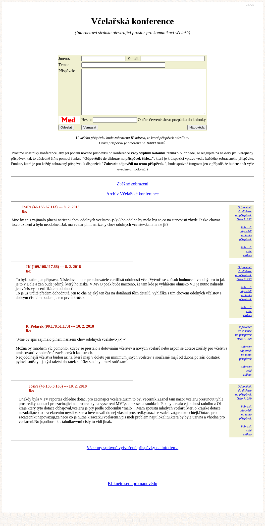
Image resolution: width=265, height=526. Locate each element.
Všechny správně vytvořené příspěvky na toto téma (132, 456)
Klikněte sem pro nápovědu (132, 492)
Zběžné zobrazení (132, 192)
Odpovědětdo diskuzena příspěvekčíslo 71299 (243, 401)
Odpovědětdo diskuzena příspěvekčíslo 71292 (243, 222)
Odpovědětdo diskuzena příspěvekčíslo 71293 (243, 282)
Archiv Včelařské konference (132, 202)
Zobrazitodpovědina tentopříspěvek (245, 242)
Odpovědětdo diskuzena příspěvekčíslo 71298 (243, 342)
